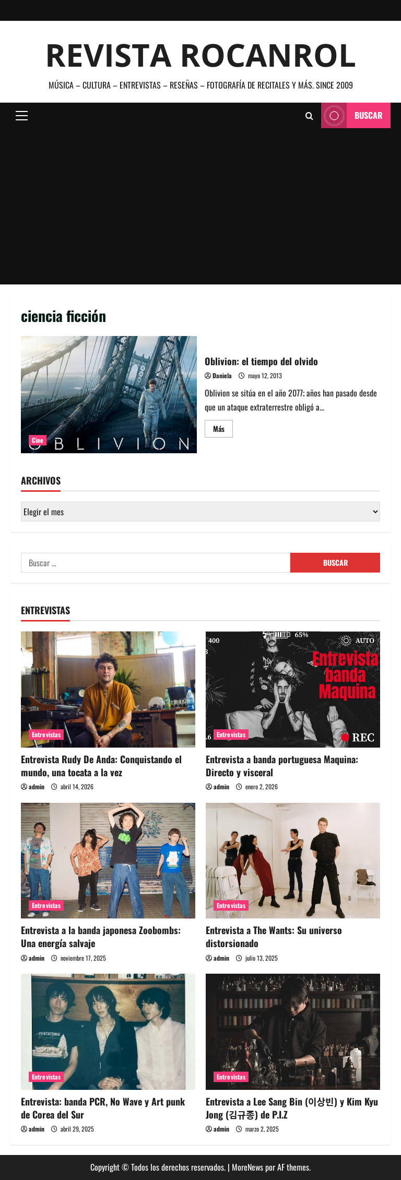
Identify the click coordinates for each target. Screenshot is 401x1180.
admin (36, 786)
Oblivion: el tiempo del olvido (109, 394)
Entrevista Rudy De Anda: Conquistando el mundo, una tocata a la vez (101, 765)
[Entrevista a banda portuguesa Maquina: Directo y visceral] (293, 689)
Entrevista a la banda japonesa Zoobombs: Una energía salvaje (101, 936)
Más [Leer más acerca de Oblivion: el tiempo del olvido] (223, 430)
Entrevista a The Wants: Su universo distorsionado (274, 936)
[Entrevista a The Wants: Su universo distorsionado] (293, 861)
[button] (21, 116)
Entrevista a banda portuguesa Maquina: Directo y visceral (282, 765)
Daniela (222, 375)
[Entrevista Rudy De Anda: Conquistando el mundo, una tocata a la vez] (108, 689)
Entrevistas (46, 734)
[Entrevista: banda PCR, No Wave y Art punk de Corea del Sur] (108, 1032)
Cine (37, 440)
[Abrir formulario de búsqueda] (309, 116)
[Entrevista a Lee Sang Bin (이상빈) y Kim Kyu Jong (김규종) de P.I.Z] (293, 1032)
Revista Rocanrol (200, 54)
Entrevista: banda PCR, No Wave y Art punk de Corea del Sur (103, 1108)
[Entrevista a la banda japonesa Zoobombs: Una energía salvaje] (108, 861)
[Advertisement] (200, 206)
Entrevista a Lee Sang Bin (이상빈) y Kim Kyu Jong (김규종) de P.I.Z (292, 1108)
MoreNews (247, 1167)
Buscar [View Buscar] (352, 115)
